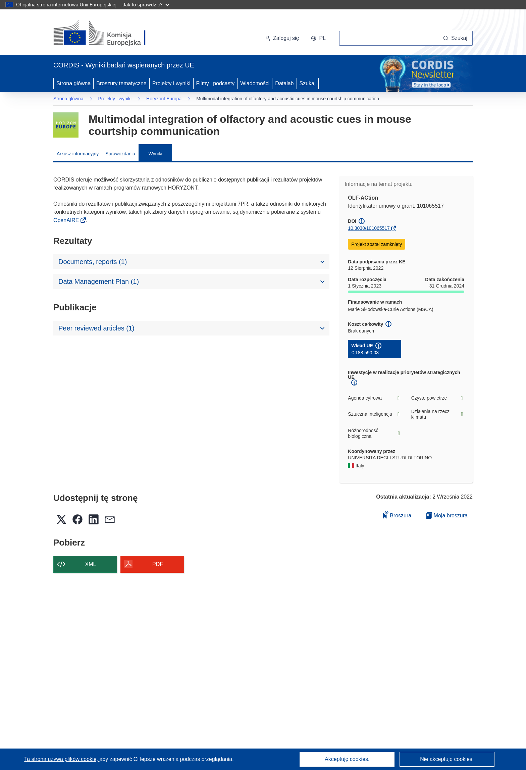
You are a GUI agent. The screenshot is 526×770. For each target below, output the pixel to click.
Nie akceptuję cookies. (447, 759)
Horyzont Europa (163, 98)
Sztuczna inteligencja (374, 414)
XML (90, 564)
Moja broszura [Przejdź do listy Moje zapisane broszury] (447, 515)
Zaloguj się (282, 38)
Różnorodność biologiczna (374, 433)
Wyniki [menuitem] (155, 153)
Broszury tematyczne (121, 83)
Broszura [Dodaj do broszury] (397, 514)
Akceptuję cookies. (347, 759)
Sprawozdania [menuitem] (120, 153)
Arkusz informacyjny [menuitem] (78, 153)
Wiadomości (254, 83)
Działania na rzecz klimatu (437, 414)
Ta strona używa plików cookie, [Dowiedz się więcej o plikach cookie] (61, 759)
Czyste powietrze (437, 398)
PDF (157, 564)
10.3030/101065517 (369, 228)
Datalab (284, 83)
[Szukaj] (455, 38)
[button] (318, 38)
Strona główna (73, 83)
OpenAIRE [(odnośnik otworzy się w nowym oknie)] (67, 220)
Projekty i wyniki (171, 83)
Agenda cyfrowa (374, 398)
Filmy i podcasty (215, 83)
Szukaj (308, 83)
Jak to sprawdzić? (145, 4)
